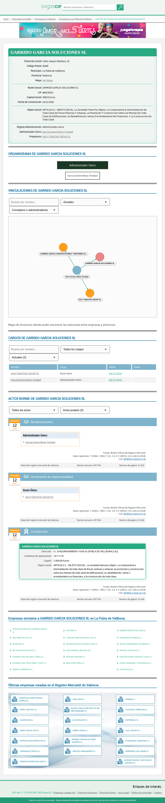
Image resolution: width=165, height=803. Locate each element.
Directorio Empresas (87, 792)
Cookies (158, 792)
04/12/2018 (115, 373)
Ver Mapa (47, 80)
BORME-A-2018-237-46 (134, 459)
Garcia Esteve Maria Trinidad (57, 131)
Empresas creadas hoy (64, 792)
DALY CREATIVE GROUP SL (56, 136)
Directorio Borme (107, 792)
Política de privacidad (141, 792)
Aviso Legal (123, 792)
